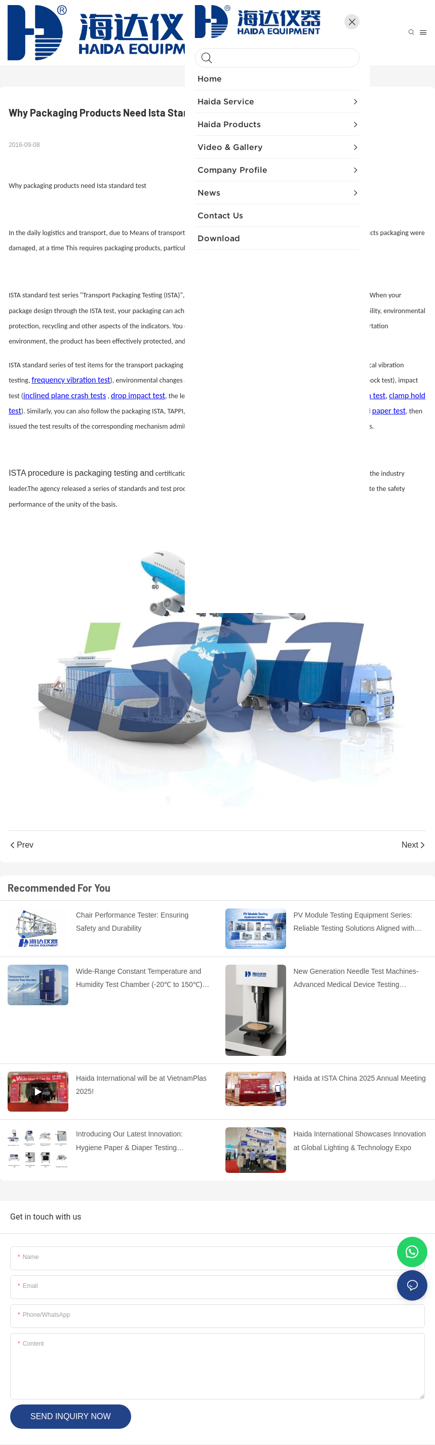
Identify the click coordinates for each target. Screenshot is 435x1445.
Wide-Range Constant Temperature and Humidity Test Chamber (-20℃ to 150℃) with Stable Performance (139, 979)
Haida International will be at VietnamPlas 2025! (141, 1085)
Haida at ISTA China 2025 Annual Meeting (360, 1078)
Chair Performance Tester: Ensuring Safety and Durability (132, 922)
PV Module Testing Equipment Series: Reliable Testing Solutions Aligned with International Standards (354, 923)
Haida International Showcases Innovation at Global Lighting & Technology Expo (360, 1141)
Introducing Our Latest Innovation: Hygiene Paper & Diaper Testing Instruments (129, 1142)
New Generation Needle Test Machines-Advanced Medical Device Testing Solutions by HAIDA (356, 979)
